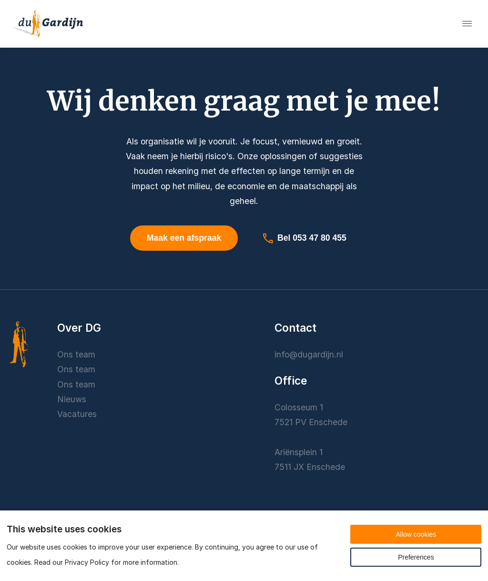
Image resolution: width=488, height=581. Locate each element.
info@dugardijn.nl (308, 354)
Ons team (76, 354)
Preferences (416, 557)
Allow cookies (416, 534)
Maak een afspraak (184, 238)
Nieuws (71, 399)
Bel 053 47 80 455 (304, 238)
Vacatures (77, 414)
